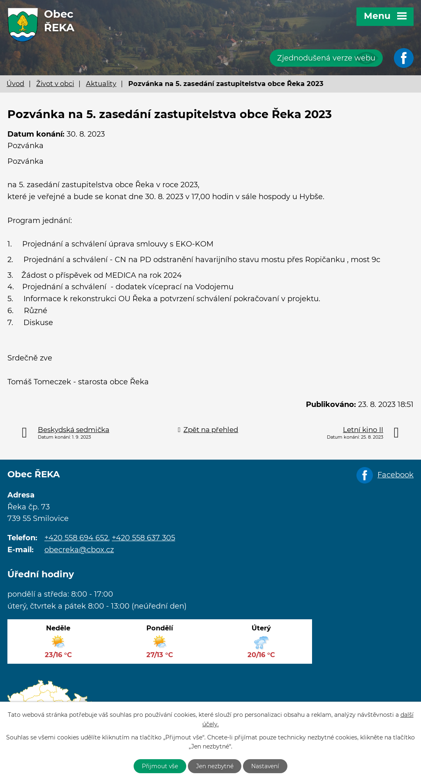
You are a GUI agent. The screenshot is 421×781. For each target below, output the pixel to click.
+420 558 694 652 (76, 537)
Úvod (15, 83)
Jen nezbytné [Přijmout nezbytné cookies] (215, 765)
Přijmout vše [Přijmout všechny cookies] (158, 765)
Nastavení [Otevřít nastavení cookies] (267, 765)
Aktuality (101, 83)
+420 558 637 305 (143, 537)
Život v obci (55, 83)
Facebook (395, 474)
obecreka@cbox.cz (79, 549)
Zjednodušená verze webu (326, 58)
